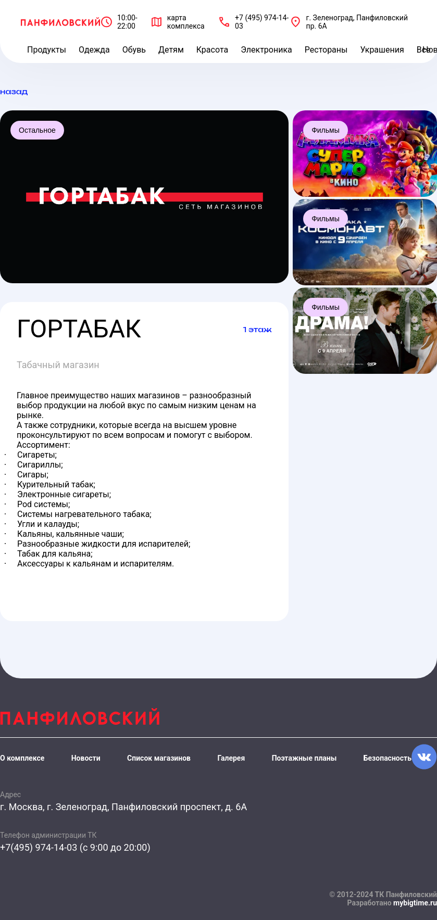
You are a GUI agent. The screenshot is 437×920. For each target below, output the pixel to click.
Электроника (266, 50)
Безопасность (387, 758)
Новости (86, 758)
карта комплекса (186, 22)
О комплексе (22, 758)
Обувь (134, 50)
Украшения (382, 50)
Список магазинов (159, 758)
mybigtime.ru (415, 903)
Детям (171, 50)
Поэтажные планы (304, 758)
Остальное (37, 130)
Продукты (46, 50)
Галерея (231, 758)
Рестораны (326, 50)
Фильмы (325, 130)
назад (14, 91)
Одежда (94, 50)
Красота (212, 50)
